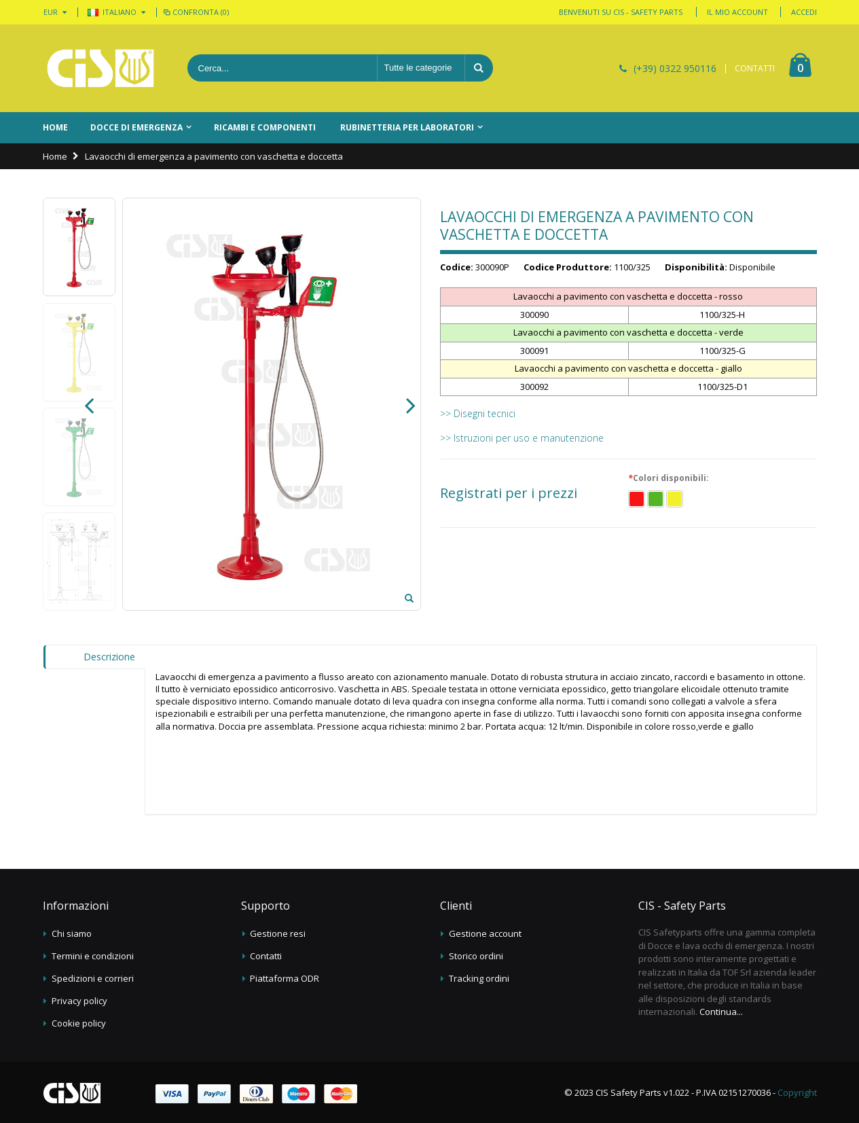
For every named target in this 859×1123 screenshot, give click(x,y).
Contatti (266, 956)
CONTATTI (755, 69)
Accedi (804, 12)
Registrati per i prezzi (508, 493)
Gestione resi (278, 933)
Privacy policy (79, 1001)
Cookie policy (79, 1023)
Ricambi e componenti (265, 127)
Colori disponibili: (670, 478)
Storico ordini (476, 956)
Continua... (721, 1011)
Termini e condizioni (93, 956)
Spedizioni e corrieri (93, 978)
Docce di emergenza (136, 127)
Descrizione (109, 656)
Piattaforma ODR (284, 978)
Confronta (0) (195, 12)
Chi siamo (72, 933)
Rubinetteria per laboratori (407, 127)
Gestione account (485, 933)
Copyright (797, 1092)
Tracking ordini (479, 978)
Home (55, 156)
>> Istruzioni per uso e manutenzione (522, 437)
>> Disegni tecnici (477, 413)
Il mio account (737, 12)
